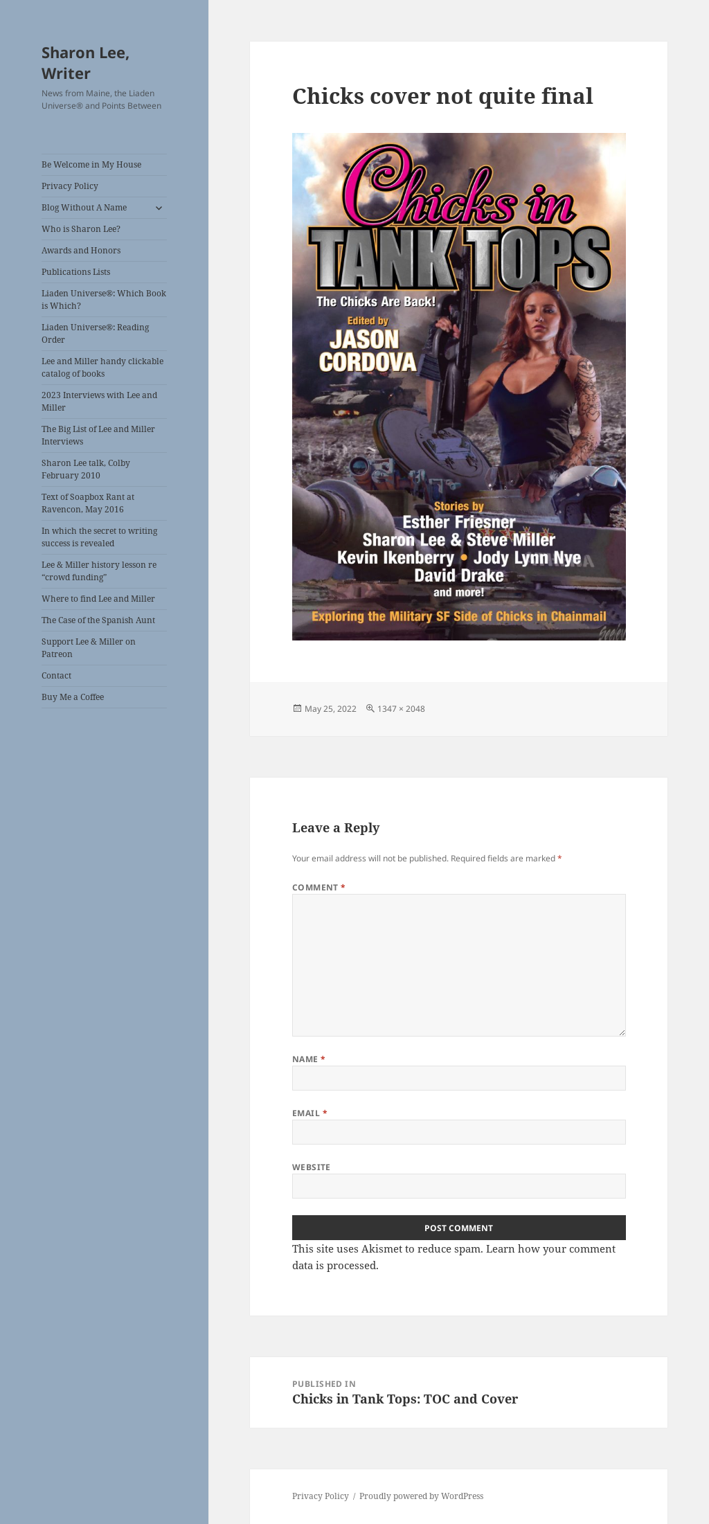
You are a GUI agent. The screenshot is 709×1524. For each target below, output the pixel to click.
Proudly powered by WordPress (421, 1496)
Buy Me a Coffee (73, 697)
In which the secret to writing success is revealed (99, 537)
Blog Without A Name (84, 207)
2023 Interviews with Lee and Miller (99, 401)
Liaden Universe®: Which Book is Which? (104, 299)
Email (309, 1113)
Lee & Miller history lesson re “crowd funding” (99, 571)
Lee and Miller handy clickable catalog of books (102, 367)
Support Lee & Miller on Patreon (89, 648)
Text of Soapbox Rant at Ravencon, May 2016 (88, 503)
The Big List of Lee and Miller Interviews (98, 435)
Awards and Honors (81, 250)
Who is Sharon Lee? (81, 229)
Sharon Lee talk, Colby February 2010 (86, 469)
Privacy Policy (70, 186)
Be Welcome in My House (91, 164)
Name (309, 1059)
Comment (319, 887)
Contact (56, 675)
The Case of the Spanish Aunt (98, 620)
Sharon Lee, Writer (85, 62)
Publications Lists (76, 272)
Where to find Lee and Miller (98, 598)
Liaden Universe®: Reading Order (95, 333)
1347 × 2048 (401, 709)
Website (311, 1167)
